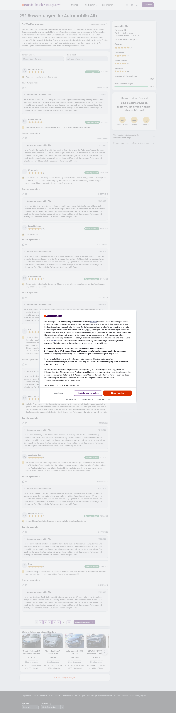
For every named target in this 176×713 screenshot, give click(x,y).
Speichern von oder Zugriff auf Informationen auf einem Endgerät (75, 348)
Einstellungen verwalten (88, 393)
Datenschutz (87, 399)
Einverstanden (117, 393)
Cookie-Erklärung (104, 399)
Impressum (71, 399)
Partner (93, 321)
